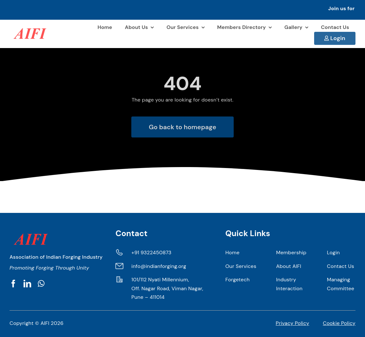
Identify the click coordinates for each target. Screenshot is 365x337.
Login (337, 38)
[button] (182, 10)
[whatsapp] (41, 283)
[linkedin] (27, 283)
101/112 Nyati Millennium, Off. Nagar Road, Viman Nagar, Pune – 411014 (167, 288)
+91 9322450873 (151, 252)
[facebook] (13, 283)
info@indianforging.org (158, 266)
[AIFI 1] (29, 25)
